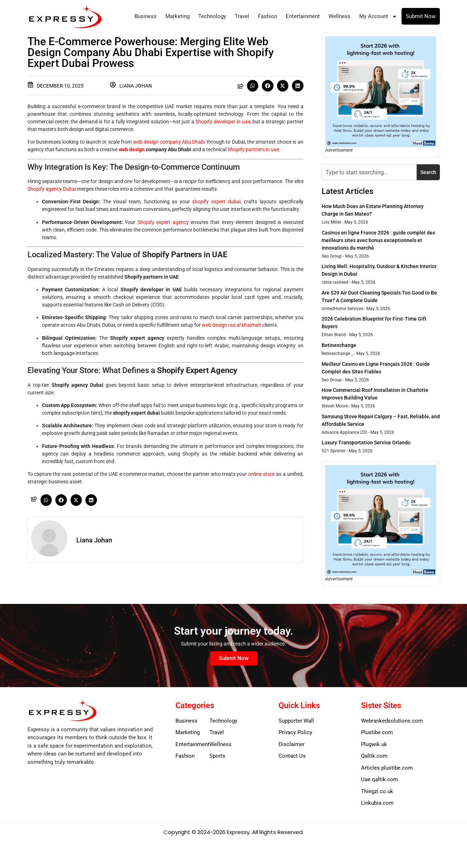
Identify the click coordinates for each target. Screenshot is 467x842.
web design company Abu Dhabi (169, 142)
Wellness (339, 16)
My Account (378, 16)
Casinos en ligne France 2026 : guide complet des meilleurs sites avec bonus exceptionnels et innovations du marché (378, 240)
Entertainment (303, 16)
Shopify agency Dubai (51, 189)
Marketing (177, 16)
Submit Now (421, 16)
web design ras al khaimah (231, 325)
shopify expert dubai (216, 201)
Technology (212, 16)
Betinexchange (339, 345)
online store (261, 474)
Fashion (267, 16)
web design (132, 149)
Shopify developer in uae (222, 121)
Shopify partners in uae (253, 149)
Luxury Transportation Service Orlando (366, 442)
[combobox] (369, 172)
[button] (253, 86)
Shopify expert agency (163, 222)
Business (146, 16)
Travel (242, 16)
